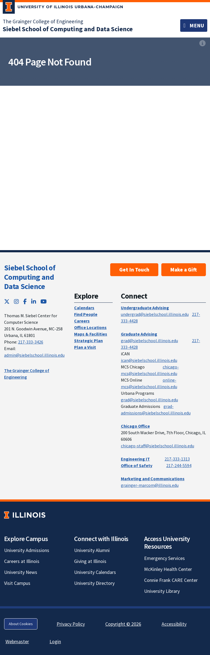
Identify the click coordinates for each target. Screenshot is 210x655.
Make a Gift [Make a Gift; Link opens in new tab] (183, 269)
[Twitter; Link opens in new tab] (7, 301)
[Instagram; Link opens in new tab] (16, 301)
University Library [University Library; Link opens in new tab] (162, 591)
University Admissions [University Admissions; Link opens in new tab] (26, 550)
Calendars (84, 307)
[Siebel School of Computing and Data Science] (68, 29)
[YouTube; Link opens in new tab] (43, 301)
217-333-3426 (30, 342)
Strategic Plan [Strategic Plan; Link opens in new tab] (88, 340)
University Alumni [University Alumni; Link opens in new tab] (92, 550)
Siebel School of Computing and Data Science (29, 277)
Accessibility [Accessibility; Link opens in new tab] (174, 624)
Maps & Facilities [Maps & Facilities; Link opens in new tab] (90, 334)
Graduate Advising (139, 334)
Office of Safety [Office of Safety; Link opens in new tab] (136, 465)
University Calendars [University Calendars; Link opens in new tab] (95, 572)
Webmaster (17, 641)
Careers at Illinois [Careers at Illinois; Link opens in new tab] (21, 561)
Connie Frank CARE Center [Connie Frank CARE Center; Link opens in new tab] (171, 580)
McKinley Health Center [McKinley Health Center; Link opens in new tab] (168, 569)
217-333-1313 (177, 459)
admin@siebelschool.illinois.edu (34, 355)
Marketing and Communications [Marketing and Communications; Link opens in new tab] (153, 478)
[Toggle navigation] (193, 25)
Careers (82, 321)
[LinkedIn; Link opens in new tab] (33, 301)
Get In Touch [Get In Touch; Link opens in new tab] (134, 269)
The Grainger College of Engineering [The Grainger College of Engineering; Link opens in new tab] (43, 21)
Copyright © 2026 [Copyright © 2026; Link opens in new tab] (123, 624)
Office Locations (90, 327)
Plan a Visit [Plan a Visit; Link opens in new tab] (85, 347)
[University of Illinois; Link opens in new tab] (24, 515)
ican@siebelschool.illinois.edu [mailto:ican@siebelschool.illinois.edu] (149, 360)
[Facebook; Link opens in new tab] (25, 301)
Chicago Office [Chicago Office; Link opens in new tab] (135, 426)
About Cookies (21, 623)
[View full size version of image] (202, 43)
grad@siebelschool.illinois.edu (149, 340)
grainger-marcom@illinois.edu (150, 485)
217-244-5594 (178, 465)
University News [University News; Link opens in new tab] (20, 572)
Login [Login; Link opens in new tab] (55, 641)
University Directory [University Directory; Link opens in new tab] (94, 583)
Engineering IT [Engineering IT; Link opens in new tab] (135, 459)
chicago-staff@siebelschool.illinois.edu (157, 445)
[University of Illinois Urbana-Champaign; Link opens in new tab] (63, 8)
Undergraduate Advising (145, 307)
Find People (85, 314)
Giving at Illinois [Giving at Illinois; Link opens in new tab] (90, 561)
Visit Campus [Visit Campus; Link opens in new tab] (17, 583)
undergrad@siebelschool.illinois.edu (155, 314)
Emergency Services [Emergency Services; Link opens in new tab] (164, 558)
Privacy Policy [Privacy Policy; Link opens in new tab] (71, 624)
